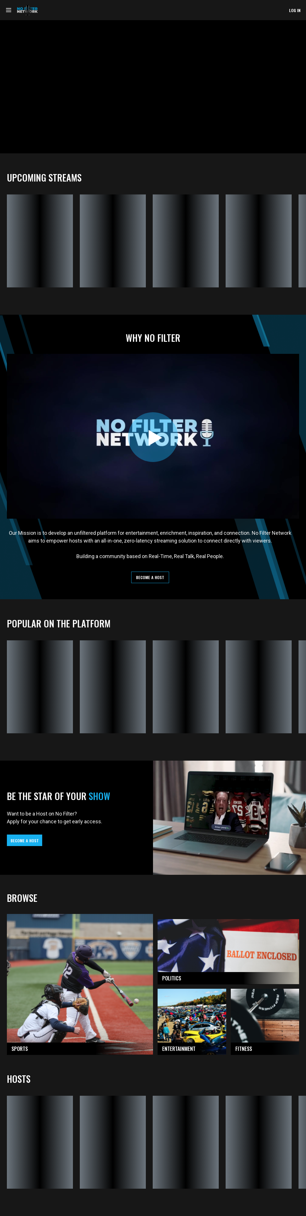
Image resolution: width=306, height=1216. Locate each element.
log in (295, 10)
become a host (150, 577)
